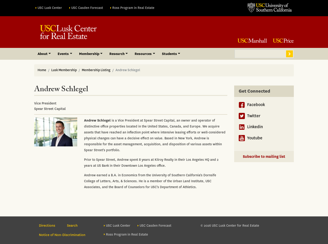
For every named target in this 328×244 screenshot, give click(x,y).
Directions (47, 225)
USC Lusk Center (50, 8)
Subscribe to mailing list (264, 156)
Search (289, 53)
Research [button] (117, 54)
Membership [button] (89, 54)
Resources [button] (143, 54)
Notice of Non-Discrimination (62, 235)
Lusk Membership (64, 70)
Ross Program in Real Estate (133, 8)
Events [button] (63, 54)
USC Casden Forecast (87, 8)
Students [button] (169, 54)
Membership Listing (96, 70)
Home (42, 70)
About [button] (43, 54)
